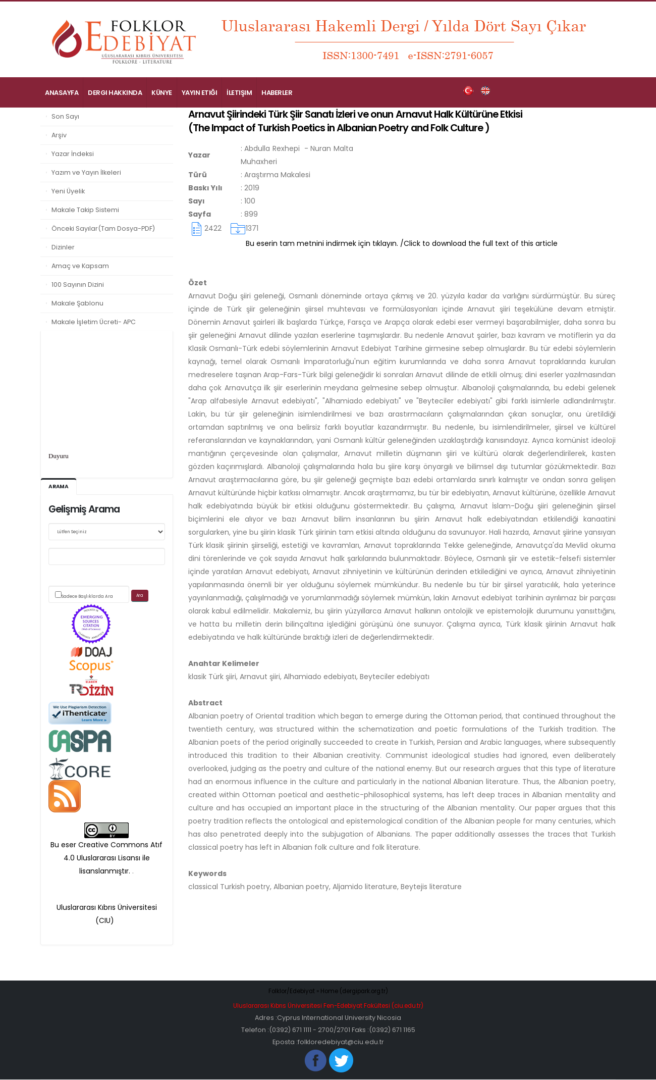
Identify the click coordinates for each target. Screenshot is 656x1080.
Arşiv (59, 135)
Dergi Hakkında (115, 92)
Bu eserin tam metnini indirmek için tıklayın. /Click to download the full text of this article (402, 243)
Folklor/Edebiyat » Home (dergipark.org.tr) (328, 991)
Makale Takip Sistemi (85, 209)
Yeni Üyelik (68, 191)
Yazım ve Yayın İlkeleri (86, 172)
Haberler (276, 92)
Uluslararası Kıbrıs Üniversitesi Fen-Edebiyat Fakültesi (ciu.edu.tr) (328, 1006)
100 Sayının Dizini (77, 284)
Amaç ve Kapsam (80, 266)
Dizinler (63, 247)
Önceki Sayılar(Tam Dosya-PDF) (103, 228)
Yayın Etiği (199, 92)
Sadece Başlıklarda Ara (87, 597)
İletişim (239, 92)
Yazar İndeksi (72, 153)
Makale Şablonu (77, 303)
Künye (161, 92)
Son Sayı (65, 116)
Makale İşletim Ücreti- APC (93, 322)
